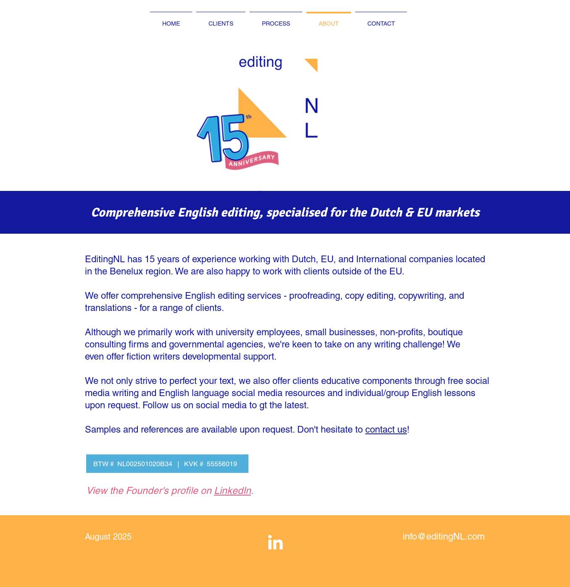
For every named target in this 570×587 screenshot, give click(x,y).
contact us (386, 429)
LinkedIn (232, 490)
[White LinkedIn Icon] (275, 542)
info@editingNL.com (444, 536)
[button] (256, 143)
